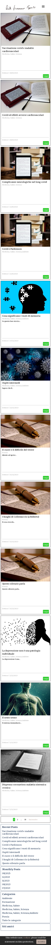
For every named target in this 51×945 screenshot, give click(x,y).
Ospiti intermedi (11, 383)
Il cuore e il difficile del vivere (18, 449)
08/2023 (6, 884)
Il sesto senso (9, 717)
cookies (26, 937)
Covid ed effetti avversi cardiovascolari (23, 115)
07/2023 (6, 888)
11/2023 (6, 880)
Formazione (8, 902)
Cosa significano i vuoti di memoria (21, 316)
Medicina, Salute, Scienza (12, 54)
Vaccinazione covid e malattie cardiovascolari (18, 832)
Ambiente (7, 898)
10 (25, 820)
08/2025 (6, 873)
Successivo (33, 820)
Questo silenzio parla (13, 583)
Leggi (46, 76)
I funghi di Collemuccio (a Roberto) (20, 516)
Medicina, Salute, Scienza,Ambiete (15, 252)
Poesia (5, 453)
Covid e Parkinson (12, 249)
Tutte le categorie (11, 920)
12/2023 (6, 877)
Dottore (5, 73)
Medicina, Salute (11, 905)
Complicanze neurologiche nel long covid (24, 182)
